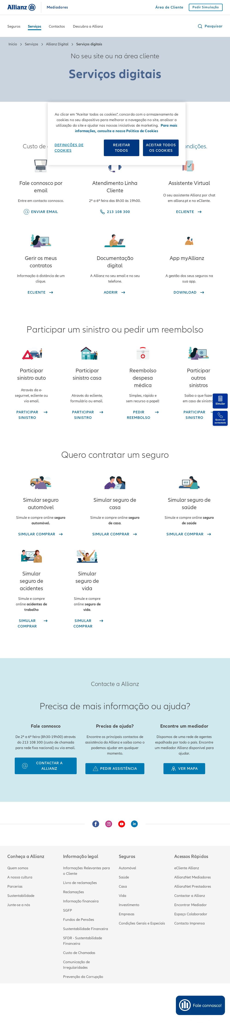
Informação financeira (81, 901)
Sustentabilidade (20, 895)
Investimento (129, 905)
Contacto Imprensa (189, 923)
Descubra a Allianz (88, 26)
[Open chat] (200, 1005)
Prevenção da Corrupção (83, 976)
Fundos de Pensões (78, 919)
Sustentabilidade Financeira (85, 929)
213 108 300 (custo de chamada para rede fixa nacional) (53, 1004)
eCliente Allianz (186, 868)
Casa (123, 886)
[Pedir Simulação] (206, 7)
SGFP (67, 910)
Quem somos (17, 868)
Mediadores (57, 7)
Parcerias (15, 886)
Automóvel (127, 868)
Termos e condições (55, 999)
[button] (210, 26)
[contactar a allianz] (46, 766)
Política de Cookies (150, 999)
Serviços (34, 26)
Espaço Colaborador (190, 914)
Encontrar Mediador (190, 905)
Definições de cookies (69, 148)
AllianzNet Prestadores (192, 886)
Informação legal (21, 999)
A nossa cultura (19, 877)
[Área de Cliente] (169, 7)
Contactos (57, 26)
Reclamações (73, 892)
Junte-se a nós (18, 905)
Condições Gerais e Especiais (142, 923)
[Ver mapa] (184, 768)
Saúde (124, 877)
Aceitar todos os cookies (161, 148)
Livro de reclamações (80, 883)
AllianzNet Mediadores (192, 877)
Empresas (126, 914)
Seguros (13, 26)
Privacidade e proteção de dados (103, 999)
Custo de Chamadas (79, 953)
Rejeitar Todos (121, 148)
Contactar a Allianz (189, 895)
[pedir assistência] (114, 768)
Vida (122, 895)
